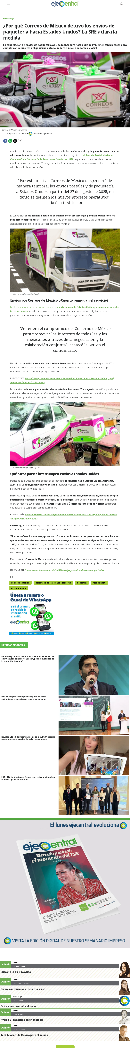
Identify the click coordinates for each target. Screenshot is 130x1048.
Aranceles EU (99, 582)
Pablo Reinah (19, 1029)
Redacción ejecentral (18, 1001)
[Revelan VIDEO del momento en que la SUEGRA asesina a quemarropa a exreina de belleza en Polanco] (94, 755)
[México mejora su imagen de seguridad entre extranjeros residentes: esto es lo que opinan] (94, 715)
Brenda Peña (19, 966)
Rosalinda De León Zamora (21, 984)
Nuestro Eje (8, 18)
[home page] (65, 4)
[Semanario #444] (65, 883)
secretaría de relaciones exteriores (53, 582)
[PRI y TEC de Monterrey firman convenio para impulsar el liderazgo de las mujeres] (94, 795)
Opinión (16, 962)
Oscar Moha (19, 1014)
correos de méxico (20, 582)
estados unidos (18, 588)
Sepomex (81, 582)
